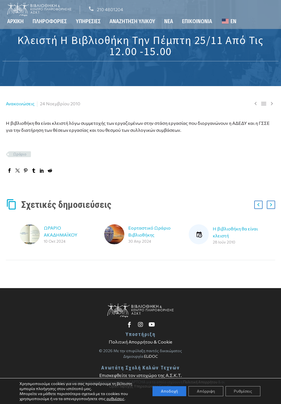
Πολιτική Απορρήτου (200, 382)
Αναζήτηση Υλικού (132, 21)
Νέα (168, 21)
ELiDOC (151, 356)
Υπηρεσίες (88, 21)
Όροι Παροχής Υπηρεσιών (130, 386)
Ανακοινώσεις (20, 103)
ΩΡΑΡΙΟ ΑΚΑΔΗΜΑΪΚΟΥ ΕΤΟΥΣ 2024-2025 (63, 234)
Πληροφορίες (50, 21)
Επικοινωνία (197, 21)
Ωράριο (19, 154)
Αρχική (15, 21)
